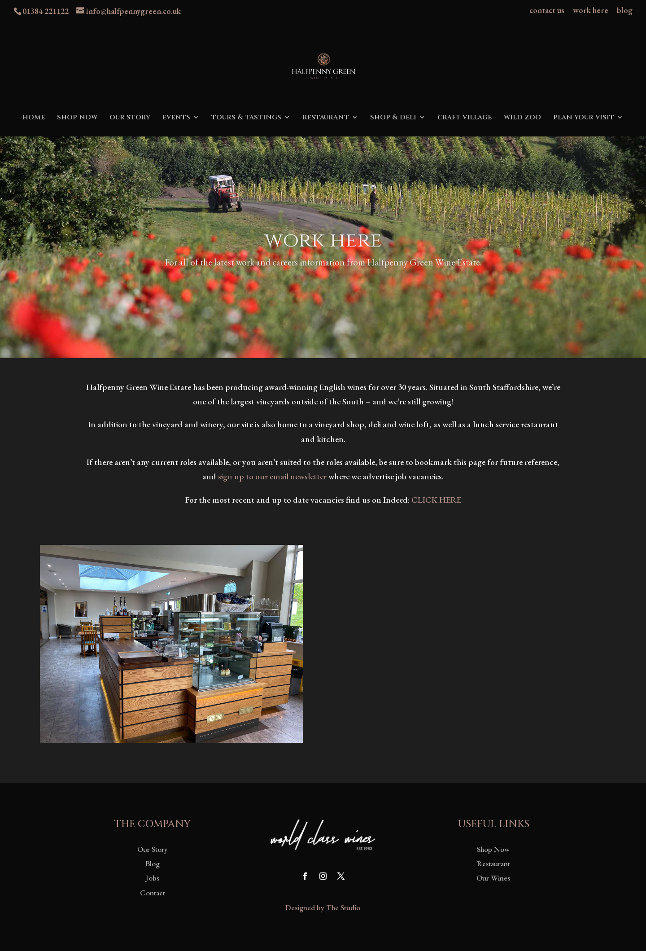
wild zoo (522, 118)
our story (129, 118)
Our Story (152, 849)
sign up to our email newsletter (272, 476)
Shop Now (493, 849)
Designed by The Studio (322, 907)
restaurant (325, 118)
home (33, 118)
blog (625, 10)
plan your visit (583, 118)
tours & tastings (246, 118)
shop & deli (393, 118)
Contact (152, 893)
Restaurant (493, 863)
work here (590, 10)
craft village (464, 118)
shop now (77, 118)
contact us (546, 10)
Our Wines (493, 878)
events (176, 118)
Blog (152, 863)
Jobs (152, 878)
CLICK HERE (436, 499)
